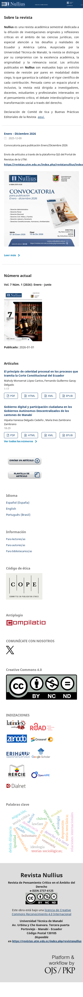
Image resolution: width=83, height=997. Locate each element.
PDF (12, 396)
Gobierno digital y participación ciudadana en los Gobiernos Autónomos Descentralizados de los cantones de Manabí (38, 411)
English (11, 509)
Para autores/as (15, 545)
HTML (31, 396)
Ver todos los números (18, 441)
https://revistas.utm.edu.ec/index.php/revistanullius (47, 941)
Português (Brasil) (18, 515)
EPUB (69, 396)
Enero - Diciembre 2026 (20, 134)
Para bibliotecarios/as (19, 551)
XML (50, 396)
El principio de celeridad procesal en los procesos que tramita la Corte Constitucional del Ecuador (41, 373)
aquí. (41, 117)
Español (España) (17, 502)
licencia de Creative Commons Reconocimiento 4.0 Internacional (41, 912)
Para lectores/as (15, 539)
